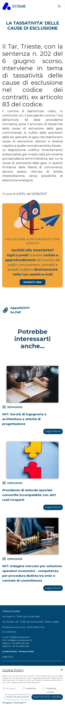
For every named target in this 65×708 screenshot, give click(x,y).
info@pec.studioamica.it (20, 640)
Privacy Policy (26, 651)
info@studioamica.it (19, 637)
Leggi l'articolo (53, 431)
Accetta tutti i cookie (47, 697)
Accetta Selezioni (17, 697)
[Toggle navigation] (59, 6)
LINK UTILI (8, 657)
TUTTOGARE (14, 6)
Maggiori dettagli (14, 702)
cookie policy (10, 680)
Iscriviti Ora (32, 282)
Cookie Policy (9, 651)
